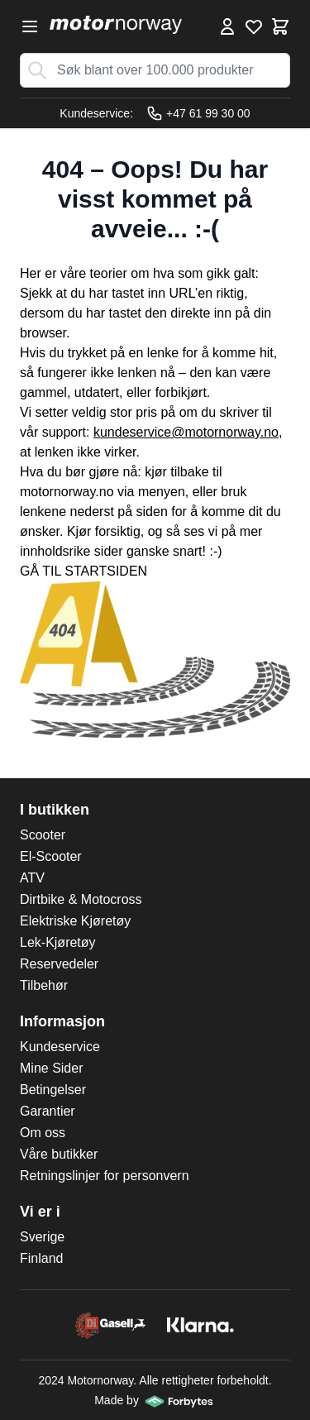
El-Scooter (51, 856)
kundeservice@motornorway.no (186, 432)
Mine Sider (51, 1068)
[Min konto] (227, 26)
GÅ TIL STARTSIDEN (83, 571)
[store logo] (116, 25)
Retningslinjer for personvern (104, 1176)
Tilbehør (44, 985)
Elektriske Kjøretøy (75, 921)
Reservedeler (59, 964)
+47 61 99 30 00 (198, 113)
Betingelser (53, 1090)
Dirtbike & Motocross (81, 899)
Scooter (42, 835)
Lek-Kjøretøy (58, 942)
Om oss (42, 1133)
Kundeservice (60, 1047)
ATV (32, 878)
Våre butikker (59, 1154)
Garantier (47, 1111)
